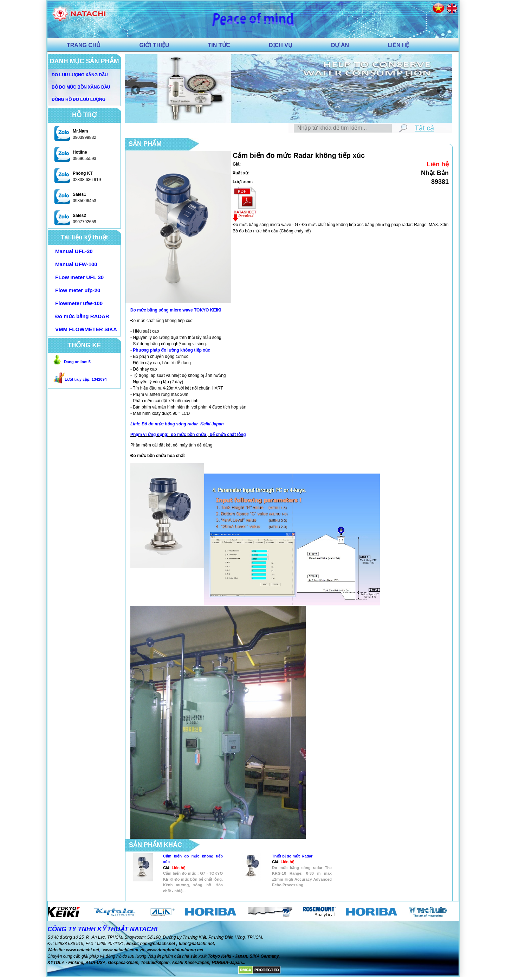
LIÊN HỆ (398, 45)
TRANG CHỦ (83, 45)
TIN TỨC (219, 45)
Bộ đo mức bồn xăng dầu (81, 87)
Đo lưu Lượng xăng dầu (80, 74)
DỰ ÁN (340, 45)
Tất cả (424, 128)
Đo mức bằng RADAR (82, 316)
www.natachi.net (82, 949)
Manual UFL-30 (74, 251)
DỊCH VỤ (280, 45)
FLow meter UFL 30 (79, 277)
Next (439, 88)
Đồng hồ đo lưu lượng (78, 99)
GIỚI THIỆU (154, 45)
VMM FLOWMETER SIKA (86, 329)
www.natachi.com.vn (123, 949)
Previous (133, 88)
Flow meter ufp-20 (77, 290)
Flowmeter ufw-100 (79, 303)
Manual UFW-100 (76, 264)
